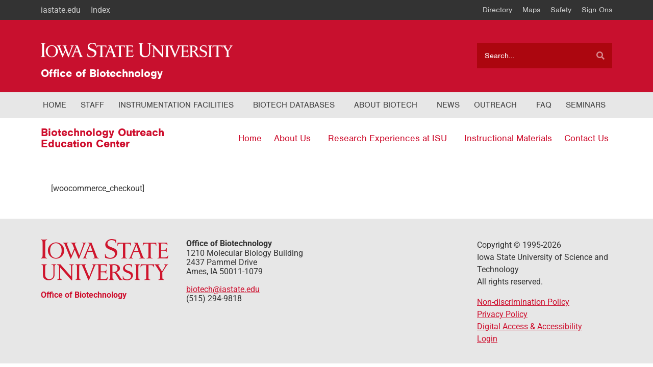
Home (54, 105)
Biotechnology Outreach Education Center (102, 137)
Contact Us (586, 138)
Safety (560, 9)
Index (100, 10)
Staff (92, 105)
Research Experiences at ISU (387, 138)
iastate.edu (61, 10)
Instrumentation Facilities (176, 105)
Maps (531, 9)
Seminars (586, 105)
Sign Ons (597, 9)
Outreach (495, 105)
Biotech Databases (294, 105)
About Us (292, 138)
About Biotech (385, 105)
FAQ (543, 105)
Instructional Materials (508, 138)
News (448, 105)
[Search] (600, 55)
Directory (497, 9)
